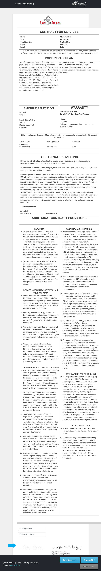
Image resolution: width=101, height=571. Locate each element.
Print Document (69, 560)
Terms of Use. (15, 565)
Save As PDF (89, 560)
